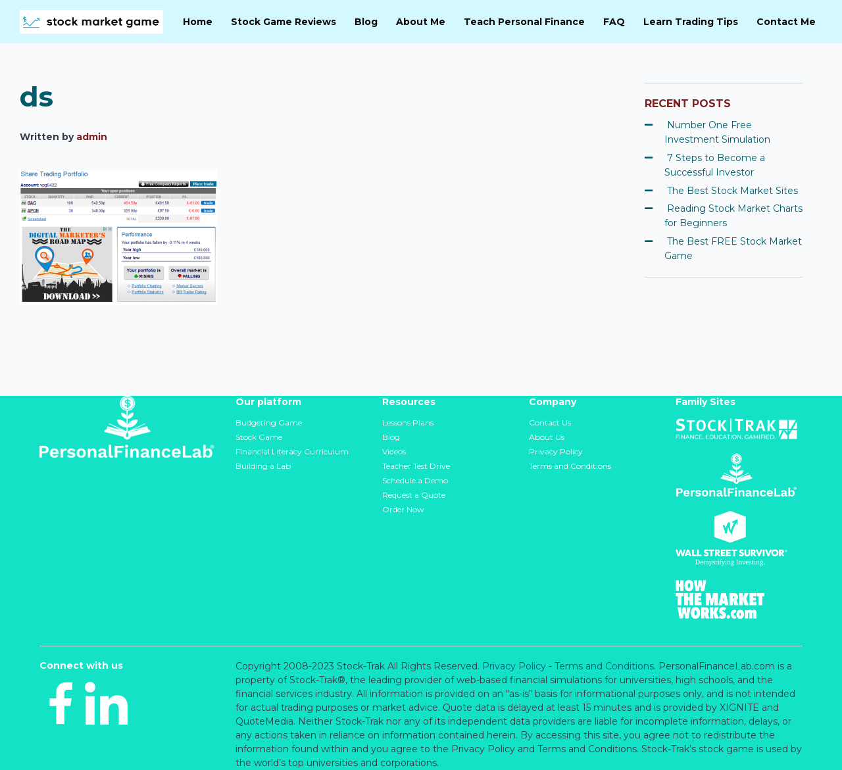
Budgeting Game (268, 422)
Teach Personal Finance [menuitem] (524, 22)
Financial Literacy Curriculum (292, 451)
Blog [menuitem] (366, 22)
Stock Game (258, 437)
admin (91, 137)
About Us (546, 437)
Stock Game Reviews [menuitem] (283, 22)
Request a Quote (413, 495)
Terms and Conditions (570, 466)
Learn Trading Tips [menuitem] (690, 22)
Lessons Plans (407, 422)
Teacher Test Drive (416, 466)
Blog (391, 437)
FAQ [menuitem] (614, 22)
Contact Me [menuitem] (786, 22)
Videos (394, 451)
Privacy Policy (556, 451)
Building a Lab (263, 466)
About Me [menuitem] (420, 22)
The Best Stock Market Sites (732, 191)
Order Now (403, 509)
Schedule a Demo (415, 480)
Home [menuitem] (197, 22)
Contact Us (550, 422)
